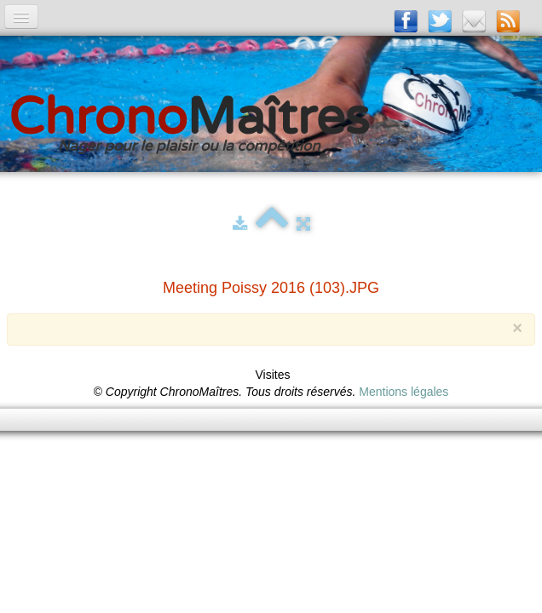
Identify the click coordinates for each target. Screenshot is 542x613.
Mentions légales (403, 391)
